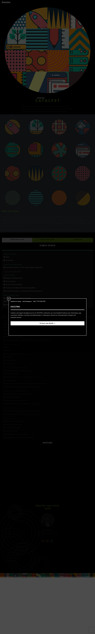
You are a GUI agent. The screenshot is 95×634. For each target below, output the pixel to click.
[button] (8, 298)
